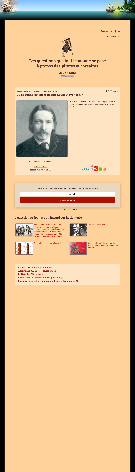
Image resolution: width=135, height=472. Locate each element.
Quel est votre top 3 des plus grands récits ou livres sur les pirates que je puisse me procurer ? (103, 245)
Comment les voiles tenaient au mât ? (47, 243)
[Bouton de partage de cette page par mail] (119, 32)
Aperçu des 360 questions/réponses (37, 270)
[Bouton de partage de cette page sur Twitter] (112, 32)
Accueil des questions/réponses (35, 267)
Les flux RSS (93, 166)
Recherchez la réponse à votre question (39, 277)
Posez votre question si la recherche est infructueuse (46, 281)
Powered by (67, 210)
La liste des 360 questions (32, 274)
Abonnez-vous (67, 200)
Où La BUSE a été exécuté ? (98, 225)
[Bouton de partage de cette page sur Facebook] (115, 32)
